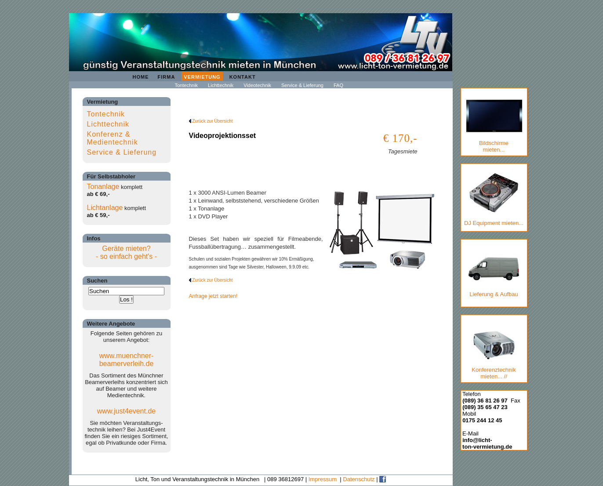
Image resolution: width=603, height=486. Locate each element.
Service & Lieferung (302, 85)
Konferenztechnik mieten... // (494, 355)
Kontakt (242, 77)
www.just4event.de (126, 411)
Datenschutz (358, 479)
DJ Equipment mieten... (493, 199)
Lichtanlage (105, 207)
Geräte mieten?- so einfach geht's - (126, 252)
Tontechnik (186, 85)
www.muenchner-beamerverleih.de (126, 359)
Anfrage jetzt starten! (213, 296)
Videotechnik (257, 85)
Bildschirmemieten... (494, 126)
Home (141, 77)
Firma (166, 77)
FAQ (338, 85)
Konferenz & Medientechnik (112, 138)
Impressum (323, 479)
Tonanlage (103, 186)
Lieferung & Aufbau (494, 273)
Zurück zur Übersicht (211, 121)
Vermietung (202, 77)
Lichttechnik (220, 85)
